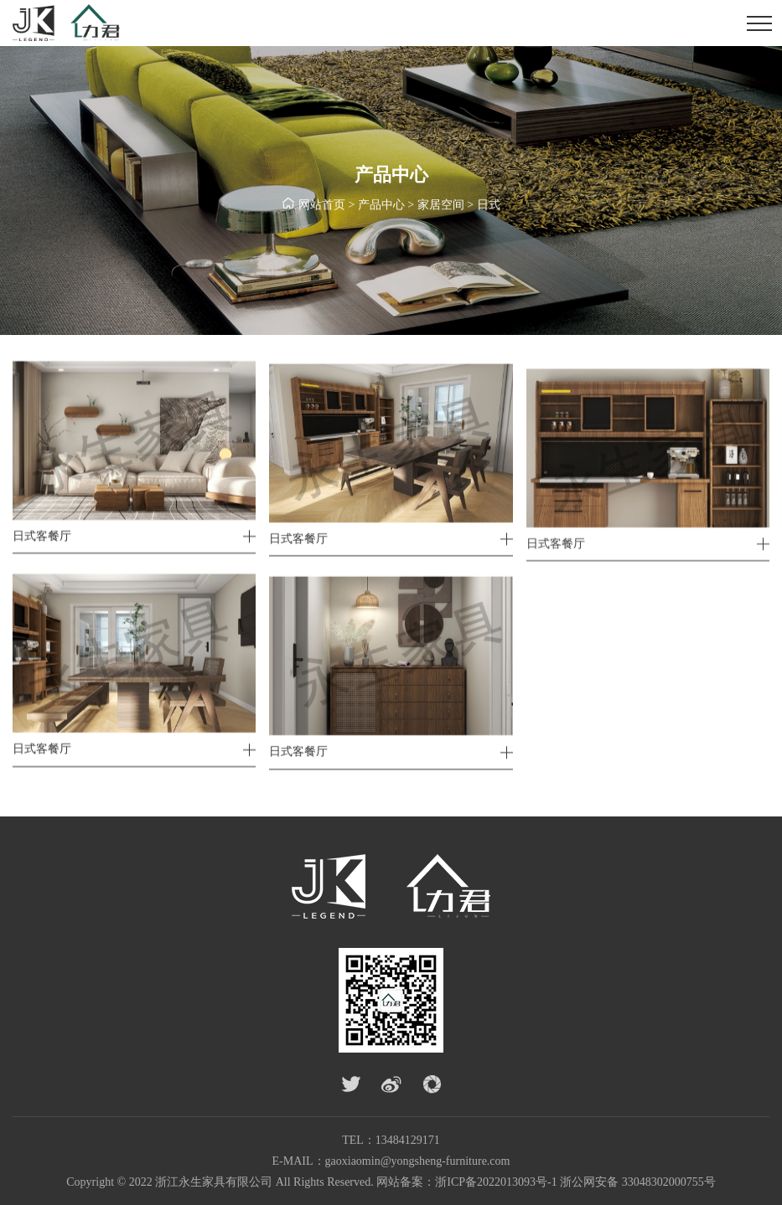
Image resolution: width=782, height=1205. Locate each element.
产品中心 (381, 205)
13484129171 (407, 1140)
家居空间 (440, 205)
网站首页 (321, 205)
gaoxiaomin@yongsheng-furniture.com (417, 1161)
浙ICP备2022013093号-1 (496, 1182)
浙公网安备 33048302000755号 (638, 1182)
